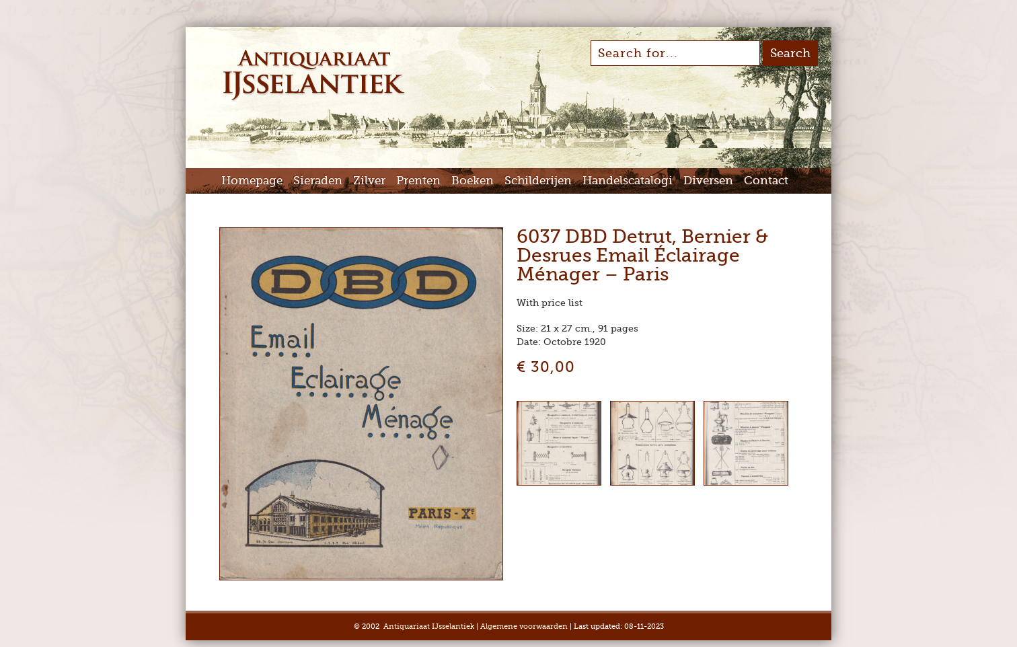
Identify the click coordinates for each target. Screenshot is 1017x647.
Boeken (472, 180)
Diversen (708, 180)
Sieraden (317, 180)
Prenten (418, 180)
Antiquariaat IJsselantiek (428, 626)
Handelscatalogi (627, 180)
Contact (766, 180)
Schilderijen (538, 180)
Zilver (369, 180)
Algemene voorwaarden (524, 626)
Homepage (251, 180)
